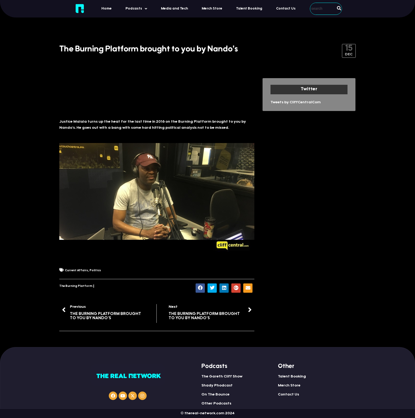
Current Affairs (76, 270)
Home (106, 8)
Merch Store (212, 8)
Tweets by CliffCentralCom (295, 102)
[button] (136, 9)
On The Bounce (215, 395)
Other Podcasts (216, 404)
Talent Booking (249, 8)
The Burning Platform (75, 286)
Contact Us (286, 8)
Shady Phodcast (217, 386)
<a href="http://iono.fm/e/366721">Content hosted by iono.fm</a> (156, 96)
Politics (95, 270)
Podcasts (136, 9)
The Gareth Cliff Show (221, 377)
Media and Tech (174, 8)
